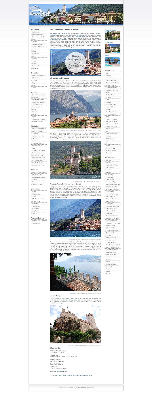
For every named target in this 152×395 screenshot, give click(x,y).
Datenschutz (90, 387)
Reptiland (108, 172)
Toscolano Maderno (111, 150)
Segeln (34, 191)
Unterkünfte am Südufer (39, 172)
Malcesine (35, 97)
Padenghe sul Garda (38, 165)
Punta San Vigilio (110, 196)
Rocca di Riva (110, 167)
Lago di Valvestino (111, 264)
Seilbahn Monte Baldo (112, 187)
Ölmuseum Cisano (111, 199)
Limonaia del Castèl (111, 220)
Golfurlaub (35, 203)
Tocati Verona (36, 223)
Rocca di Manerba (111, 237)
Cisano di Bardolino (111, 87)
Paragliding (35, 208)
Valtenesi (108, 235)
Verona (108, 269)
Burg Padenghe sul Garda (113, 245)
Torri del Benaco (37, 104)
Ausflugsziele (112, 159)
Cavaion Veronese (37, 121)
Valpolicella (109, 266)
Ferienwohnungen (37, 34)
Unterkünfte (109, 70)
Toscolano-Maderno (37, 143)
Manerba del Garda (37, 155)
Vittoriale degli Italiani (112, 230)
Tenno (34, 87)
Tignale (34, 138)
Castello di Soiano (111, 242)
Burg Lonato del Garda (112, 247)
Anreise (34, 41)
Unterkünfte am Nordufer (39, 75)
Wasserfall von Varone (112, 165)
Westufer (39, 127)
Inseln (34, 56)
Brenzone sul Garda (38, 100)
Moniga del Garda (37, 160)
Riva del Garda (36, 78)
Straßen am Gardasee (38, 46)
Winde (34, 61)
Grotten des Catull (111, 252)
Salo (107, 131)
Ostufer (34, 92)
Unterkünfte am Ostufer (39, 95)
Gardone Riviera (37, 145)
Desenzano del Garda (38, 177)
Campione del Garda (38, 136)
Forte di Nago (109, 177)
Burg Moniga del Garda (112, 240)
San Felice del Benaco (38, 150)
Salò (33, 148)
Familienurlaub (36, 66)
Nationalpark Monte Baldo (113, 184)
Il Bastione (109, 170)
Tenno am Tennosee (111, 141)
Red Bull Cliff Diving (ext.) (68, 300)
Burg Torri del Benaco (112, 194)
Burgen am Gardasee (85, 375)
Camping (34, 49)
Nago (33, 83)
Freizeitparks (109, 203)
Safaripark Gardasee (111, 211)
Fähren (34, 51)
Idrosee (108, 262)
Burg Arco (108, 160)
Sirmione (34, 179)
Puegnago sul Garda (38, 153)
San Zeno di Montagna (38, 102)
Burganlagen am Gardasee (58, 39)
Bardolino (35, 112)
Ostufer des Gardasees (60, 33)
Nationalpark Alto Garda (112, 218)
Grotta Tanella (110, 191)
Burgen (34, 63)
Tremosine (35, 133)
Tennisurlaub (36, 206)
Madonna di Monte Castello (113, 223)
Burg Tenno (109, 162)
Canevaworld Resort (111, 208)
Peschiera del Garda (38, 182)
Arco (33, 85)
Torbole (34, 80)
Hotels (34, 39)
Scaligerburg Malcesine (112, 189)
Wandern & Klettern (37, 199)
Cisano (34, 114)
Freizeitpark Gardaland (112, 206)
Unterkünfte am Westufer (39, 129)
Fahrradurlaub (36, 201)
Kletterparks (109, 213)
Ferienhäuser (36, 32)
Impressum (77, 387)
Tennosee (108, 259)
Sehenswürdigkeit (82, 35)
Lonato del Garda (37, 174)
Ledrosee (108, 102)
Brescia (108, 271)
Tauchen (34, 213)
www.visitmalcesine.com (60, 371)
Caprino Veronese (37, 107)
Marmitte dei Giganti (111, 182)
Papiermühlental (110, 225)
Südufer (39, 171)
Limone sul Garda (37, 131)
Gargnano (35, 141)
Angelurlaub (35, 211)
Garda (34, 109)
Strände (34, 58)
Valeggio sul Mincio (37, 184)
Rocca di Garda (110, 201)
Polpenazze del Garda (38, 158)
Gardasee (35, 29)
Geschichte (35, 54)
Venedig (108, 274)
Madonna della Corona (112, 216)
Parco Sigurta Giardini (112, 254)
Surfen (34, 196)
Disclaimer (83, 387)
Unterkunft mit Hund (38, 37)
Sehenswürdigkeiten (38, 44)
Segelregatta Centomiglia (39, 220)
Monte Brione (109, 174)
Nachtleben (35, 68)
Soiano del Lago (37, 162)
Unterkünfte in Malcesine (65, 375)
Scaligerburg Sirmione (112, 249)
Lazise (34, 116)
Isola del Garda (110, 233)
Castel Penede (110, 179)
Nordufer (34, 73)
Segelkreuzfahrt (36, 194)
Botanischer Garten (111, 228)
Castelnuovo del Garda (38, 119)
